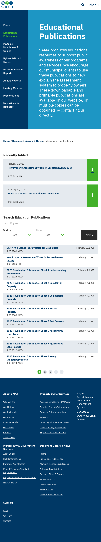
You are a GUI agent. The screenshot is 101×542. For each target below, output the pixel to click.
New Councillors (11, 482)
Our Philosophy (10, 412)
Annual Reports (12, 80)
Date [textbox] (14, 234)
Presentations (11, 95)
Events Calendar (11, 422)
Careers (7, 432)
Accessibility (9, 437)
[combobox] (18, 235)
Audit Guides (9, 453)
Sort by (7, 230)
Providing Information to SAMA (54, 422)
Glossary (7, 515)
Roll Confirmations (12, 458)
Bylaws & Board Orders (12, 60)
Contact (7, 520)
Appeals (44, 417)
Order (39, 230)
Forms (6, 25)
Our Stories (8, 427)
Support (8, 502)
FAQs (5, 510)
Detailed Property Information (54, 407)
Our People (8, 417)
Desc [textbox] (47, 234)
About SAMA (10, 394)
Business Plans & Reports (12, 71)
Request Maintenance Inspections (19, 477)
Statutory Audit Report (14, 463)
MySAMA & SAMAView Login (86, 413)
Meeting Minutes (12, 88)
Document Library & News (27, 141)
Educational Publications (10, 34)
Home (6, 141)
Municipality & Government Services (19, 447)
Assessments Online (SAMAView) (55, 401)
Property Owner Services (54, 394)
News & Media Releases (11, 104)
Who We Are (9, 401)
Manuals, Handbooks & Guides (10, 47)
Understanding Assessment (53, 427)
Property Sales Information (53, 412)
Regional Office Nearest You (53, 432)
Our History (8, 407)
